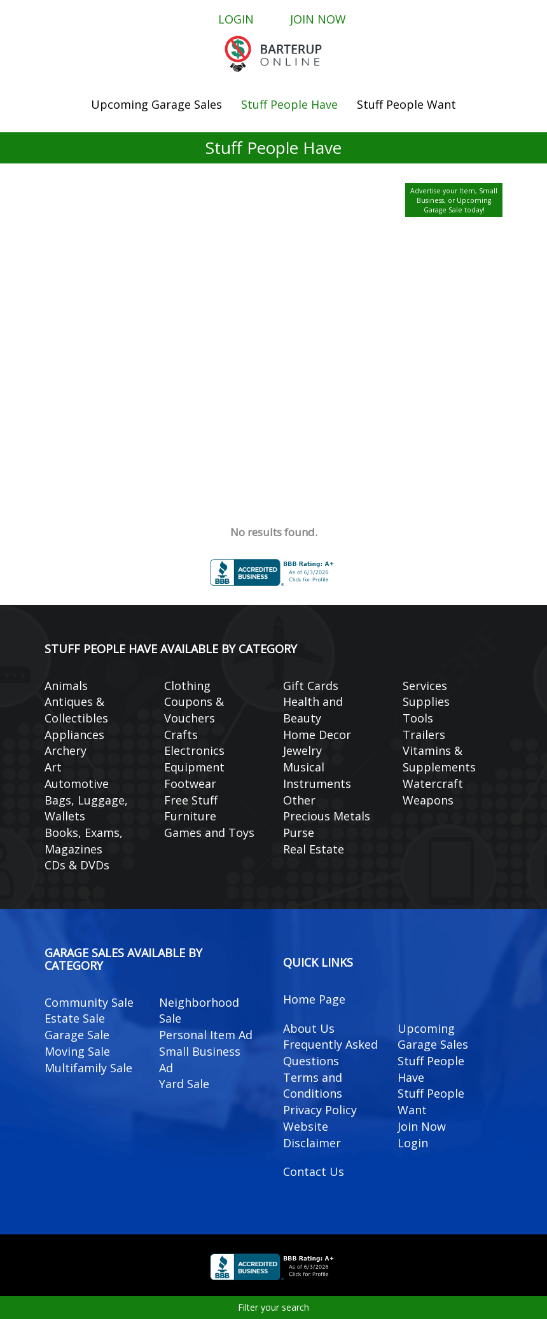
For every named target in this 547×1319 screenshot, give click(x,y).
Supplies (426, 701)
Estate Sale (75, 1018)
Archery (66, 750)
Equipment (194, 767)
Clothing (187, 685)
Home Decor (317, 734)
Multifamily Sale (88, 1067)
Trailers (424, 734)
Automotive (77, 783)
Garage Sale (77, 1034)
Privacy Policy (320, 1109)
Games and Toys (209, 832)
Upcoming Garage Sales (156, 104)
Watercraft (433, 783)
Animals (66, 685)
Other (299, 800)
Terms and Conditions (312, 1085)
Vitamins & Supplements (439, 759)
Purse (298, 832)
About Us (309, 1028)
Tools (418, 718)
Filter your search (273, 1307)
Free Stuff (191, 800)
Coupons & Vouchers (194, 710)
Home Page (314, 999)
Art (53, 767)
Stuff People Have (289, 104)
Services (425, 685)
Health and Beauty (313, 710)
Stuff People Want (406, 104)
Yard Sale (184, 1083)
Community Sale (89, 1002)
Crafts (181, 734)
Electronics (194, 750)
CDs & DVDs (77, 865)
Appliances (74, 734)
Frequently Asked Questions (330, 1052)
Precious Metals (326, 816)
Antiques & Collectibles (76, 710)
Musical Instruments (317, 775)
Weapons (428, 800)
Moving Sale (77, 1051)
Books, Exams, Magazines (84, 841)
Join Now (318, 18)
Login (236, 18)
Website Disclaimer (312, 1134)
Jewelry (302, 750)
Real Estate (313, 849)
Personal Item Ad (206, 1034)
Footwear (190, 783)
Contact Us (313, 1171)
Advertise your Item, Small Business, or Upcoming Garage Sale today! (453, 200)
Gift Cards (310, 685)
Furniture (190, 816)
